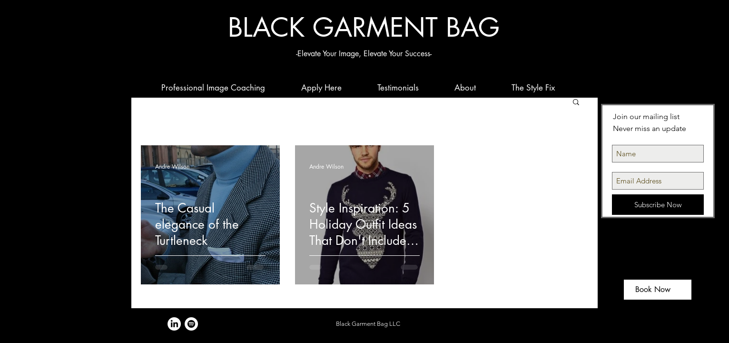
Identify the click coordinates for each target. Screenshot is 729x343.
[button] (576, 103)
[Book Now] (657, 290)
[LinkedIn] (174, 324)
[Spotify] (191, 324)
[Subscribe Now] (658, 204)
